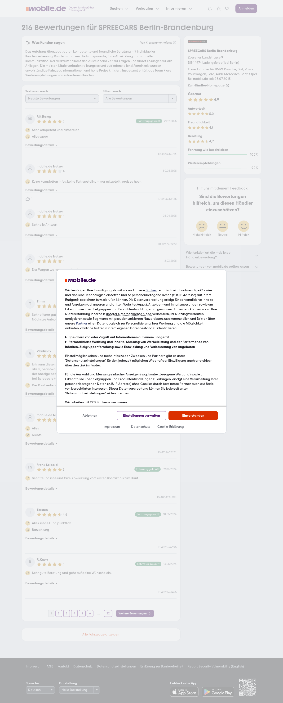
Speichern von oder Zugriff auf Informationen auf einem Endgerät (119, 337)
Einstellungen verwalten (141, 416)
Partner (151, 290)
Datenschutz (140, 427)
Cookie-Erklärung (170, 427)
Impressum (111, 427)
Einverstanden (193, 416)
